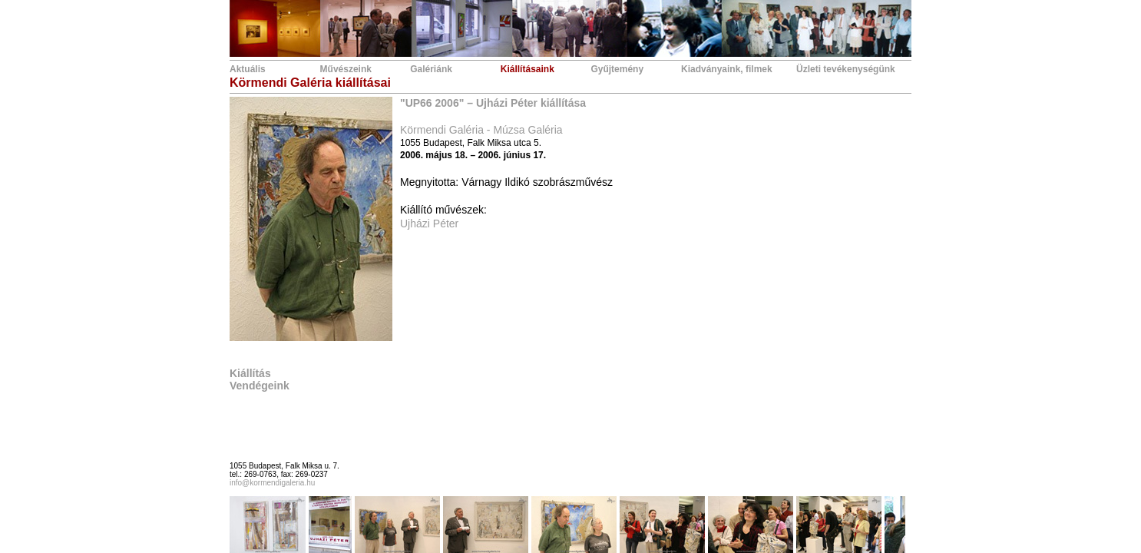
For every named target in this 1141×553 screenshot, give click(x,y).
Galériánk (431, 69)
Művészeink (346, 69)
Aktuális (248, 69)
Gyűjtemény (616, 69)
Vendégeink (259, 385)
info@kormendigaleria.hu (272, 482)
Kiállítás (250, 373)
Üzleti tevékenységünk (845, 69)
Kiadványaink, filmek (726, 69)
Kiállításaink (527, 69)
